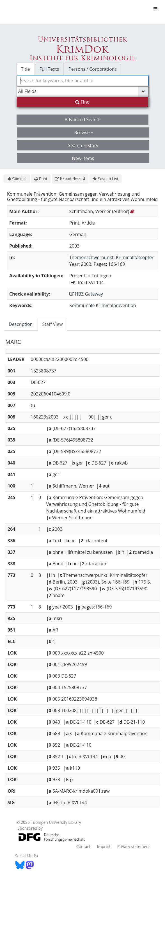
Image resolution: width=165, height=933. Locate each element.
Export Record (70, 178)
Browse (83, 132)
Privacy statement (133, 846)
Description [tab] (21, 324)
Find (82, 102)
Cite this (17, 179)
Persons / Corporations (92, 69)
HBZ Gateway (86, 294)
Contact (83, 846)
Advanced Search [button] (82, 119)
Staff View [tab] (52, 324)
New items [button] (83, 158)
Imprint (104, 846)
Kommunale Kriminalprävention (102, 305)
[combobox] (82, 80)
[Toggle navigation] (155, 9)
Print (40, 179)
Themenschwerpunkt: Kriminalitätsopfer (111, 257)
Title (25, 69)
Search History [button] (83, 145)
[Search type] (82, 91)
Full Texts (49, 69)
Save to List (105, 179)
